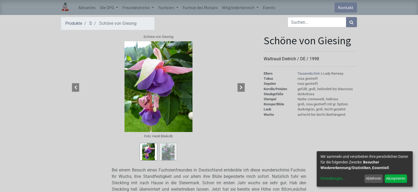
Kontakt (345, 7)
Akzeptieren (395, 178)
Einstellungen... (333, 178)
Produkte (73, 23)
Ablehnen (373, 178)
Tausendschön (309, 73)
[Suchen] (351, 22)
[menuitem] (87, 7)
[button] (75, 87)
